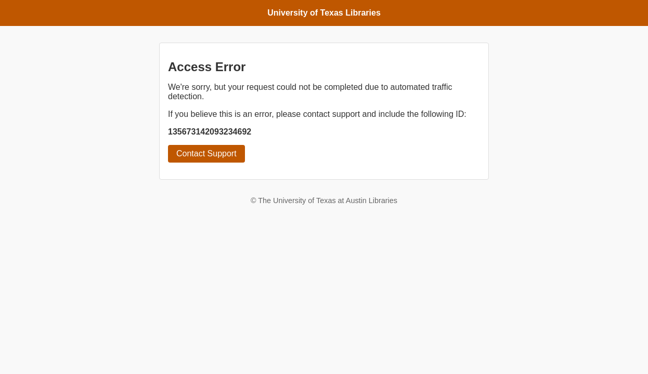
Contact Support (206, 153)
